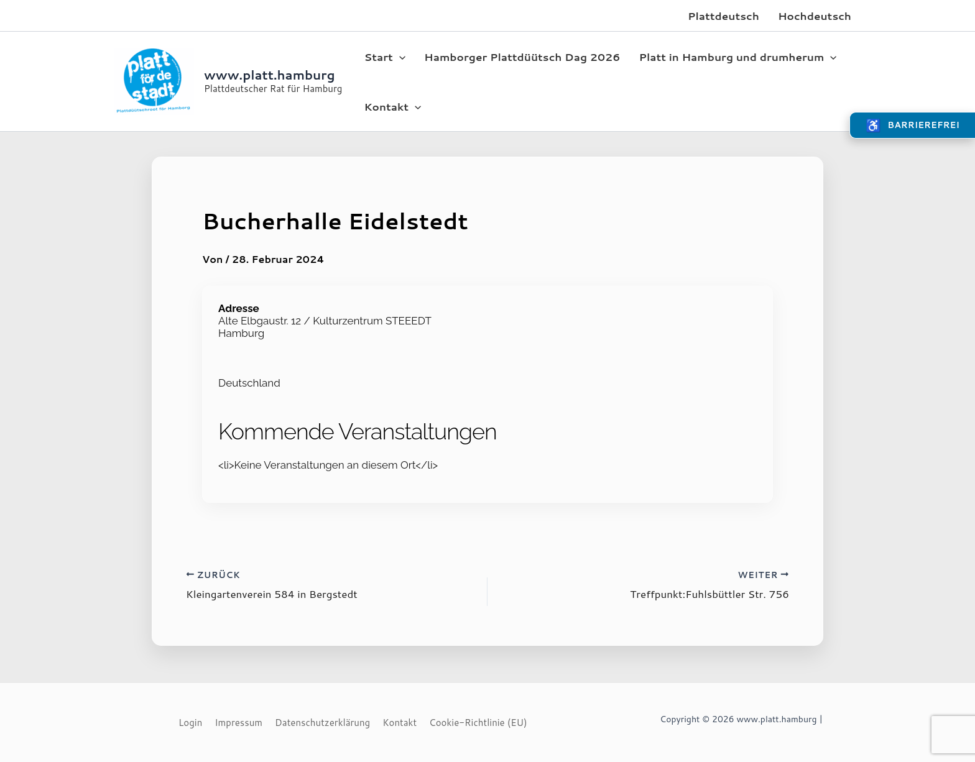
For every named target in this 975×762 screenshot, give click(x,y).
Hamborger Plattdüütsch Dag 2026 (522, 56)
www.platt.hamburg (269, 74)
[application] (399, 56)
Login (190, 722)
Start (384, 56)
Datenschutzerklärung (322, 722)
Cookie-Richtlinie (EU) (478, 722)
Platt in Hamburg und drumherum (737, 56)
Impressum (238, 722)
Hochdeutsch (814, 15)
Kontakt (392, 106)
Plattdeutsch (723, 15)
